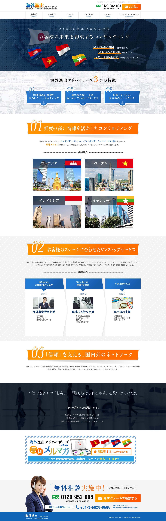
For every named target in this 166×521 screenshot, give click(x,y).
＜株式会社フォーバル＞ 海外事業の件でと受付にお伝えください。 (126, 507)
